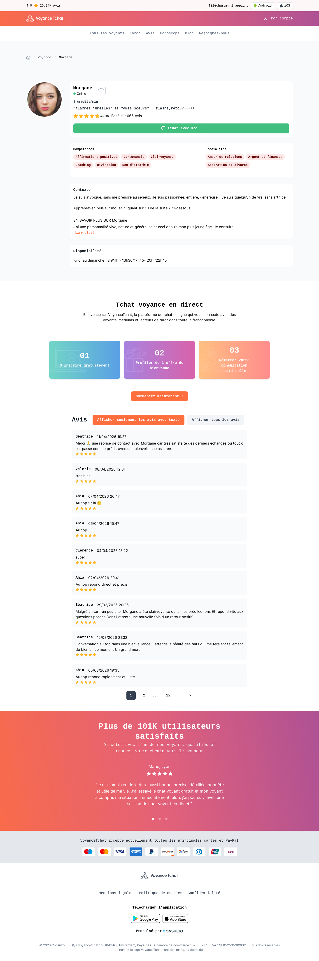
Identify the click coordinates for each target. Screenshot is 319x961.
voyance (44, 57)
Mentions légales (116, 893)
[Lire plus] (83, 232)
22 (168, 696)
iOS (285, 5)
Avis (150, 33)
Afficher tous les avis (216, 420)
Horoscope (169, 33)
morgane (65, 57)
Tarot (135, 33)
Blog (189, 33)
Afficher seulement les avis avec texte (138, 420)
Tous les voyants (107, 33)
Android (263, 6)
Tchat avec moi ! (181, 128)
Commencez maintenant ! (159, 396)
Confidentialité (204, 893)
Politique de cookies (160, 893)
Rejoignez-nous (214, 33)
